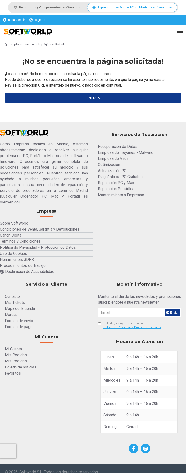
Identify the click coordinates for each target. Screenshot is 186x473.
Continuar (93, 98)
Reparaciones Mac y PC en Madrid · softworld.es (132, 7)
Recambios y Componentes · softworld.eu (48, 7)
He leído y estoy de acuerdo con (130, 326)
